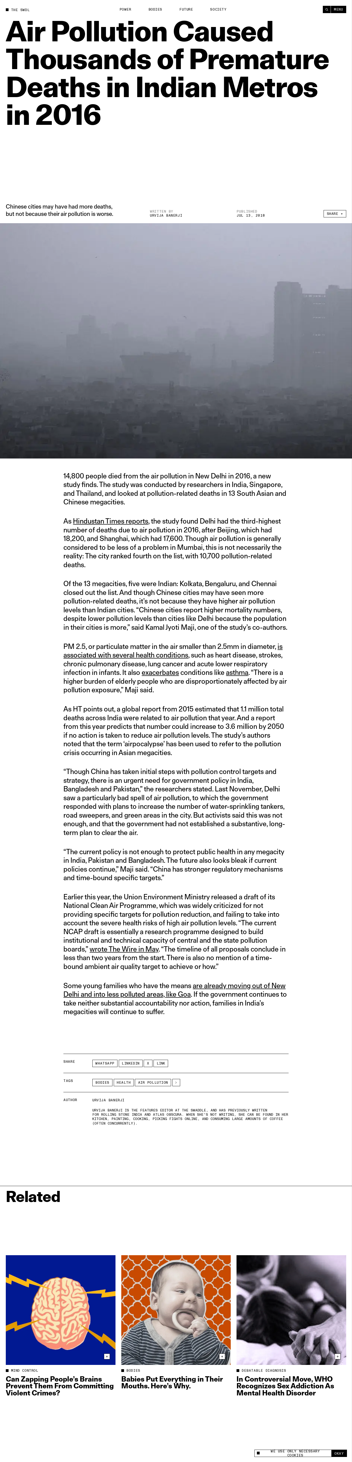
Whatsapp (104, 1063)
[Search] (327, 9)
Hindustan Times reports (110, 521)
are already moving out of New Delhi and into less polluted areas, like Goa (174, 989)
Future (186, 9)
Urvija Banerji (166, 215)
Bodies (155, 9)
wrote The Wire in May (124, 949)
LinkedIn (130, 1063)
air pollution (153, 1082)
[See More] (176, 1082)
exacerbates (160, 672)
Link (161, 1063)
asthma (237, 672)
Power (125, 9)
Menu (338, 9)
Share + (335, 214)
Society (218, 9)
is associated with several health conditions (173, 650)
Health (124, 1082)
